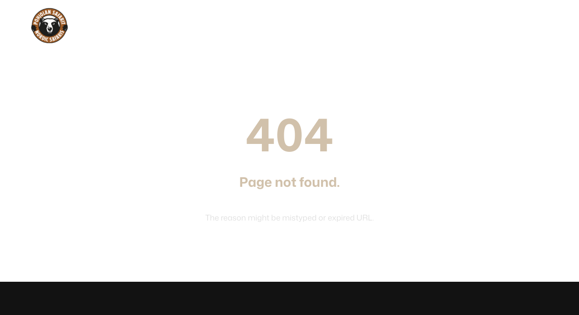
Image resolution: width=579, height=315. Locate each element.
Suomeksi (535, 27)
